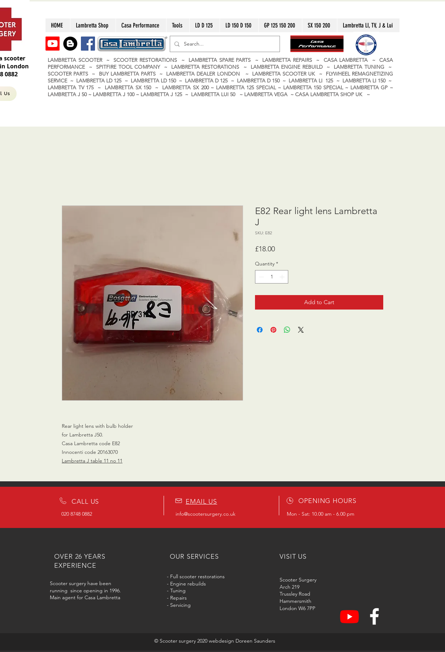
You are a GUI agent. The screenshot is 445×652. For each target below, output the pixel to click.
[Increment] (282, 276)
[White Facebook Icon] (374, 616)
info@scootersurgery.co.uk (206, 514)
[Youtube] (53, 44)
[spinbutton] (271, 276)
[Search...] (224, 44)
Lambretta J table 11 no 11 (92, 460)
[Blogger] (70, 44)
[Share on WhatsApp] (287, 329)
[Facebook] (88, 44)
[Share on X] (301, 329)
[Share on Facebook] (259, 329)
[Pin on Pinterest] (273, 329)
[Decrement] (260, 276)
